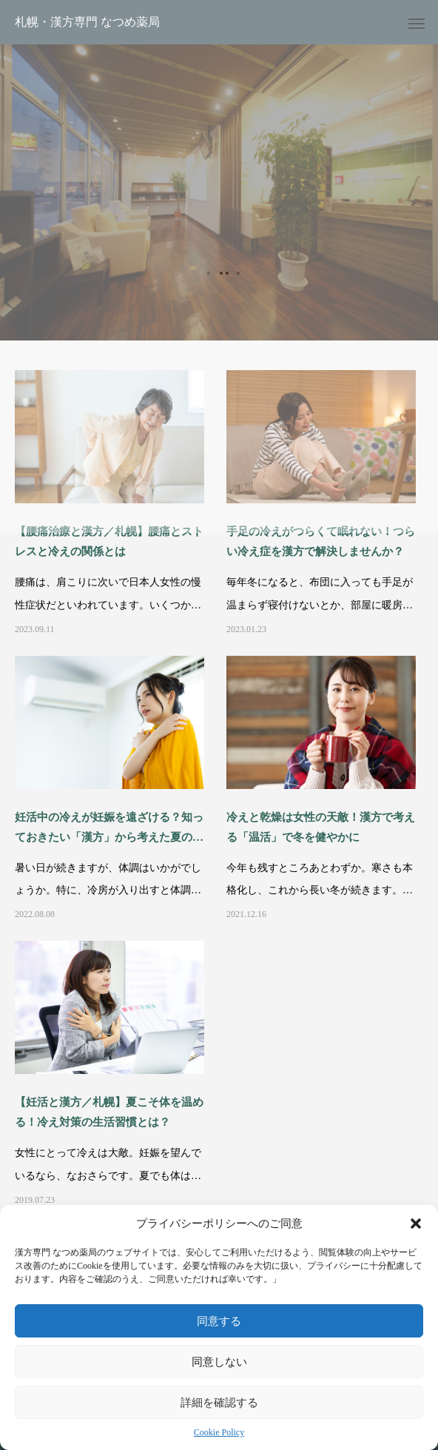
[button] (415, 1223)
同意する (219, 1321)
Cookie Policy (219, 1432)
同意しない (219, 1361)
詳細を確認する (219, 1402)
